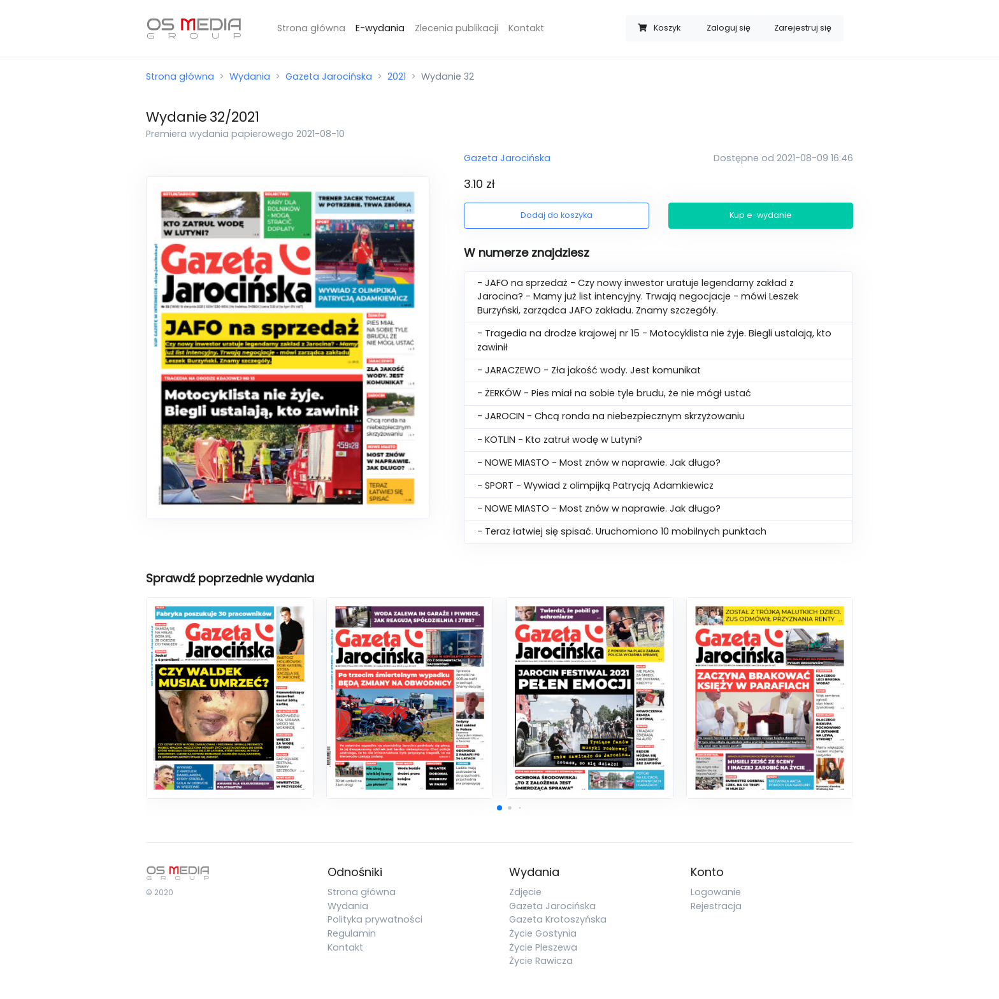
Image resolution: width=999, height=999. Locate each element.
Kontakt (526, 28)
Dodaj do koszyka (557, 215)
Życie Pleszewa (543, 947)
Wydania (249, 76)
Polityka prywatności (374, 919)
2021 (396, 76)
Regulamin (351, 933)
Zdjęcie (525, 892)
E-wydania (380, 28)
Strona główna (311, 28)
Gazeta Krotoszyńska (558, 919)
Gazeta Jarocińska (328, 76)
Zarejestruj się (802, 27)
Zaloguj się (729, 27)
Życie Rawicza (541, 960)
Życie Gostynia (543, 933)
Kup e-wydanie (760, 215)
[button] (499, 807)
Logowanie (716, 892)
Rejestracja (716, 906)
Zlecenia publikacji (456, 28)
